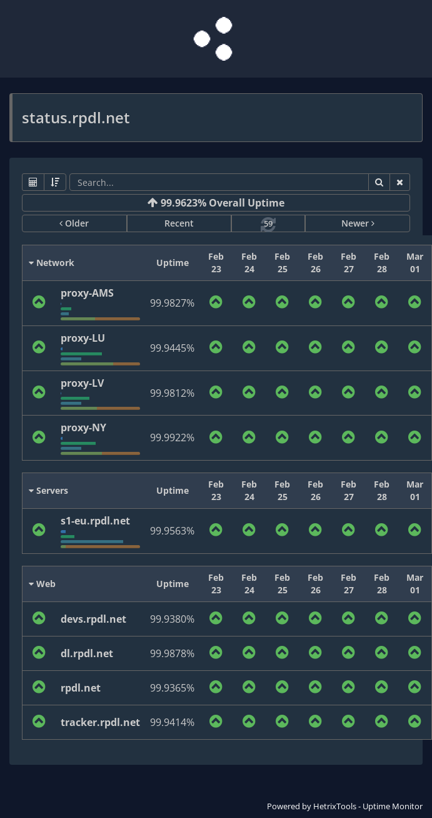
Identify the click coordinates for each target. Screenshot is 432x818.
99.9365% (172, 688)
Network (51, 262)
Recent (179, 223)
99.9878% (172, 653)
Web (42, 584)
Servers (48, 490)
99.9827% (172, 303)
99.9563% (172, 531)
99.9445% (172, 348)
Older (74, 223)
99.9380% (172, 619)
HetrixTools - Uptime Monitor (368, 806)
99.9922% (172, 437)
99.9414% (172, 722)
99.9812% (172, 393)
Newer (357, 223)
